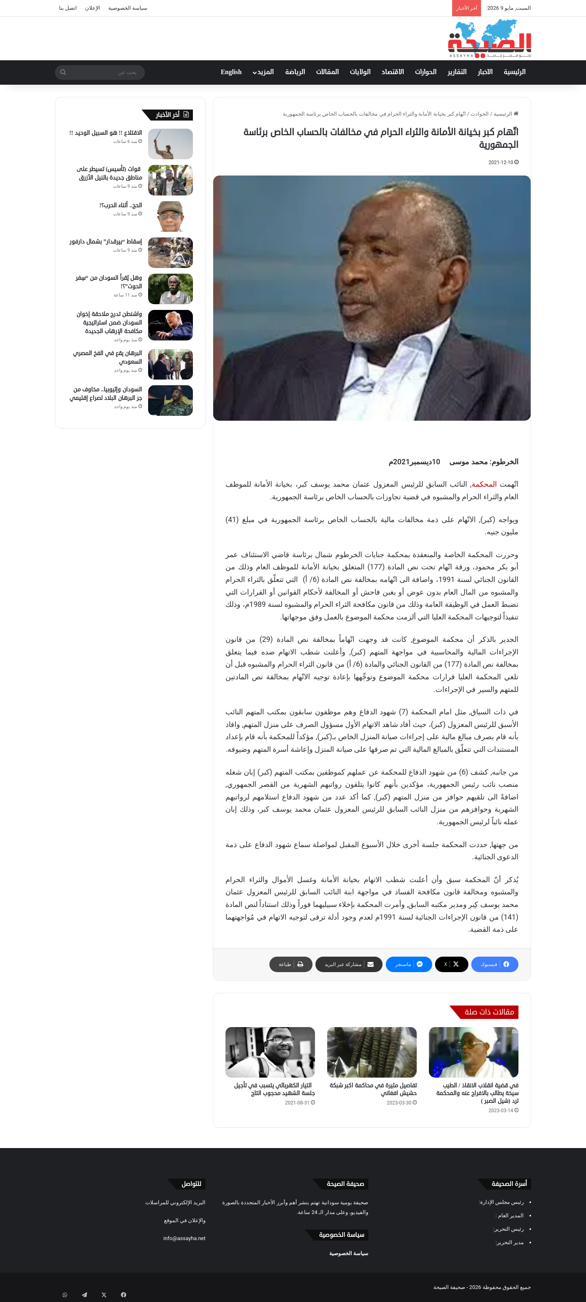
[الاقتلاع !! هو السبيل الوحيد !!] (170, 144)
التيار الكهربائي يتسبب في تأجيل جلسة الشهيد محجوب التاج (274, 1089)
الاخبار (485, 72)
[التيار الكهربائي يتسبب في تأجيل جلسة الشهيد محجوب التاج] (270, 1052)
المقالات (327, 72)
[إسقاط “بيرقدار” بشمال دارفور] (170, 252)
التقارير (457, 72)
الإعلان (92, 8)
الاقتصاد (393, 72)
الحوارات (425, 72)
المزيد (265, 72)
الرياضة (295, 72)
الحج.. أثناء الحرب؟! (120, 205)
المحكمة (484, 484)
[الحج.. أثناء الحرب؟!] (170, 216)
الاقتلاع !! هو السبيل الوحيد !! (105, 133)
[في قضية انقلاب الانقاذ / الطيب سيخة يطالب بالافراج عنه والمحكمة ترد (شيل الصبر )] (473, 1052)
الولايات (360, 72)
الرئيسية (514, 72)
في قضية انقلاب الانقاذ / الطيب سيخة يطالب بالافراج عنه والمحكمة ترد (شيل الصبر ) (477, 1093)
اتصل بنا (68, 8)
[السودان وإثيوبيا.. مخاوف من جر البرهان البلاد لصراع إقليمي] (170, 400)
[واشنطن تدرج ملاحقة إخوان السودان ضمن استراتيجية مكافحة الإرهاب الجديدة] (170, 325)
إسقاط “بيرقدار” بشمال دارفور (106, 242)
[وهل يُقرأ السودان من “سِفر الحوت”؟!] (170, 289)
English (231, 72)
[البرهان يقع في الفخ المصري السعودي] (170, 364)
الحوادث (479, 114)
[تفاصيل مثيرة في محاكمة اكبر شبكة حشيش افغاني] (372, 1052)
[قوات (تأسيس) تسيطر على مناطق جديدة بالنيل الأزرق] (170, 180)
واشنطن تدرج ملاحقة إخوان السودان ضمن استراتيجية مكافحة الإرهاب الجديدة (109, 322)
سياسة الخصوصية (127, 8)
